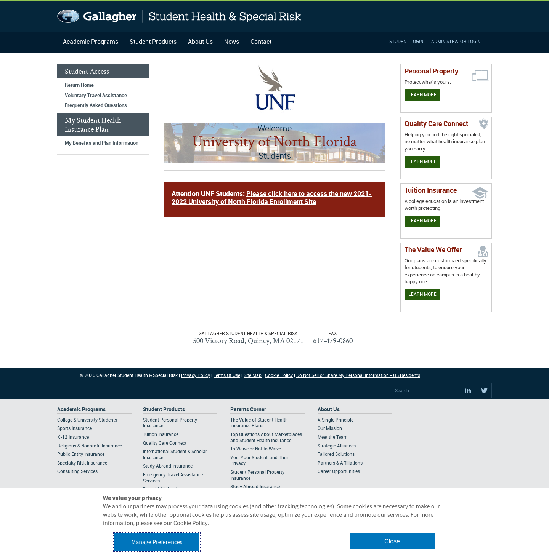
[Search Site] (425, 391)
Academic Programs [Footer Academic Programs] (81, 409)
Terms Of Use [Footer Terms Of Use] (227, 375)
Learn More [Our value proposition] (422, 294)
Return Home (79, 85)
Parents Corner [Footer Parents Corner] (248, 409)
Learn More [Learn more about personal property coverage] (422, 95)
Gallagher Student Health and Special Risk (179, 16)
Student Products (153, 42)
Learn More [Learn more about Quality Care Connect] (422, 161)
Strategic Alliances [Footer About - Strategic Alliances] (337, 446)
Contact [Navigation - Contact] (260, 42)
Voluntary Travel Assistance (96, 95)
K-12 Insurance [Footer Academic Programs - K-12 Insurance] (73, 437)
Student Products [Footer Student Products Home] (164, 409)
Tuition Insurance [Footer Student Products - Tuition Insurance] (160, 434)
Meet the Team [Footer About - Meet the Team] (332, 437)
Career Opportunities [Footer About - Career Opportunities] (339, 471)
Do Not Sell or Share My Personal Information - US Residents (358, 375)
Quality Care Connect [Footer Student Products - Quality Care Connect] (164, 443)
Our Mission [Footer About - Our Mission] (330, 428)
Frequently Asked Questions (96, 105)
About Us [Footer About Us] (329, 409)
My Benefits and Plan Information (101, 143)
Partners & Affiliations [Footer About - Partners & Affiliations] (340, 463)
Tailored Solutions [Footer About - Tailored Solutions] (336, 454)
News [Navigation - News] (231, 42)
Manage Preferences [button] (157, 542)
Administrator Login (455, 41)
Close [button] (392, 541)
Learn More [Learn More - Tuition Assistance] (422, 221)
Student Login (406, 41)
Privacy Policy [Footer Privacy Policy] (195, 375)
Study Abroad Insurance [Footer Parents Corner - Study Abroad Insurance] (255, 486)
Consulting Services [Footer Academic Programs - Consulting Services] (77, 471)
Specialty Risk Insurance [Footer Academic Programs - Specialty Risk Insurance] (82, 463)
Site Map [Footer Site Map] (253, 375)
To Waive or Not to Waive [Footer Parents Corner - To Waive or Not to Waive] (255, 449)
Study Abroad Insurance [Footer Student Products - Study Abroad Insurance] (168, 466)
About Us (200, 42)
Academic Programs (90, 42)
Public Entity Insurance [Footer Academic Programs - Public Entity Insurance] (80, 454)
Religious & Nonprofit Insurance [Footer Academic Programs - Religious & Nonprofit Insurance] (89, 446)
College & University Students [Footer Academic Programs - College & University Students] (87, 420)
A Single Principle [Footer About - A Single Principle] (335, 420)
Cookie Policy (279, 375)
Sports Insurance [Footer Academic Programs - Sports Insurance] (74, 428)
